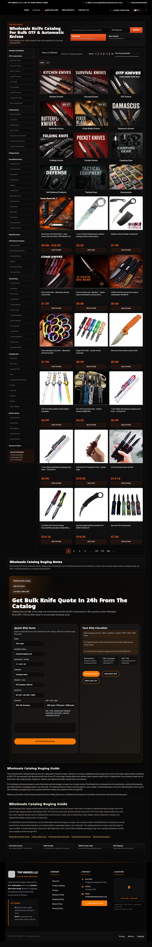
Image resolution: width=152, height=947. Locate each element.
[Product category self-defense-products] (56, 181)
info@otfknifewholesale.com (96, 900)
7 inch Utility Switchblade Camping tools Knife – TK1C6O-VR (126, 413)
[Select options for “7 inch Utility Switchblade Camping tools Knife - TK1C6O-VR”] (126, 427)
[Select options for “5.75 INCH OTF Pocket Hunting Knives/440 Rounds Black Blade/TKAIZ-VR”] (56, 545)
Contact (55, 894)
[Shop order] (127, 54)
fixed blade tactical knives (96, 798)
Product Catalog (58, 889)
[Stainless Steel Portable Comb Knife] (126, 214)
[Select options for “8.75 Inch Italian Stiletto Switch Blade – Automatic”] (56, 427)
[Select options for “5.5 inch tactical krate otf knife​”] (126, 486)
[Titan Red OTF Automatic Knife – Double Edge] (91, 449)
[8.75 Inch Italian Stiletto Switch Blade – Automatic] (56, 390)
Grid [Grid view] (42, 63)
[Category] (120, 30)
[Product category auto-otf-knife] (126, 84)
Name (29, 646)
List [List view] (47, 63)
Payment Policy (58, 898)
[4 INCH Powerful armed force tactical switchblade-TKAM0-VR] (126, 273)
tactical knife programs (118, 798)
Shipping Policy (58, 903)
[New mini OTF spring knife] (126, 508)
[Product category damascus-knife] (126, 116)
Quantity (29, 697)
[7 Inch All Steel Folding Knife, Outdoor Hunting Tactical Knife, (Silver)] (91, 214)
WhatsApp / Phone (29, 666)
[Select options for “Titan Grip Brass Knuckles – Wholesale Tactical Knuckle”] (56, 369)
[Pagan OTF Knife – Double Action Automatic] (91, 331)
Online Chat (142, 942)
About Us (55, 885)
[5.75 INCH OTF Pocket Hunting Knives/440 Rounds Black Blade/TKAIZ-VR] (56, 508)
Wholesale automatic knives (19, 840)
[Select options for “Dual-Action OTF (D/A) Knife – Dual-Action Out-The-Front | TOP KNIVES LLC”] (56, 251)
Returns (131, 940)
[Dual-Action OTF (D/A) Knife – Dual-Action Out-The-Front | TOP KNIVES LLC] (56, 214)
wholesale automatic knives (39, 798)
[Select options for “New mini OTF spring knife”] (126, 545)
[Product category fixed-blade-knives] (91, 116)
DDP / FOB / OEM (61, 707)
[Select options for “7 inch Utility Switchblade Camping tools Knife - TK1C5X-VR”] (56, 486)
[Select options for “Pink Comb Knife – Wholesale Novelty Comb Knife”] (56, 310)
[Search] (110, 10)
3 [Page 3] (79, 555)
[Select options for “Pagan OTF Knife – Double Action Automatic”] (91, 369)
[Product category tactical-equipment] (91, 181)
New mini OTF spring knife (123, 529)
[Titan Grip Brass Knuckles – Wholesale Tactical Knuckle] (56, 331)
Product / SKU (29, 687)
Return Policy (57, 907)
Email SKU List (91, 684)
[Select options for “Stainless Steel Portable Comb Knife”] (126, 251)
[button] (91, 251)
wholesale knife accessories (75, 798)
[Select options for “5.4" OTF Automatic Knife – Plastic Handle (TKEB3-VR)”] (91, 427)
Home (44, 53)
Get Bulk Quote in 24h (45, 745)
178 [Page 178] (96, 555)
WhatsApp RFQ (110, 677)
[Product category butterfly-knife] (56, 116)
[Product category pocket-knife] (91, 148)
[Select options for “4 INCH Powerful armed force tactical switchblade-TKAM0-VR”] (126, 310)
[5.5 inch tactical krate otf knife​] (126, 449)
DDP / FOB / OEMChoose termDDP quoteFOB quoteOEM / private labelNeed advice (58, 717)
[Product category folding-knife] (56, 148)
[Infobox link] (102, 3)
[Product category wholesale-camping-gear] (126, 148)
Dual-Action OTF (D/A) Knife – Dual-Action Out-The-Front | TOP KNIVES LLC (56, 237)
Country (29, 707)
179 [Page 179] (102, 555)
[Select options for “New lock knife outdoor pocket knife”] (126, 369)
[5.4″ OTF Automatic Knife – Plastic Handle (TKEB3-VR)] (91, 390)
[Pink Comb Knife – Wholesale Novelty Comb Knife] (56, 273)
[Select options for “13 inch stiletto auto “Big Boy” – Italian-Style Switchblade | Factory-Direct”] (91, 310)
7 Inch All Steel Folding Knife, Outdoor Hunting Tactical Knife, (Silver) (90, 237)
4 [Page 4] (85, 555)
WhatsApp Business (94, 907)
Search (136, 30)
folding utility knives (57, 798)
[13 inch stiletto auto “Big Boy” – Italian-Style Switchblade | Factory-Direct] (91, 273)
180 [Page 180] (108, 555)
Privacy (122, 940)
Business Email (29, 656)
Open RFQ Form (91, 677)
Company (29, 676)
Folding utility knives (39, 840)
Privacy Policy (57, 912)
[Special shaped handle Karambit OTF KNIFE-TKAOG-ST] (91, 508)
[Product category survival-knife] (91, 84)
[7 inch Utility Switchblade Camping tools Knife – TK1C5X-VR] (56, 449)
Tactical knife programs (101, 840)
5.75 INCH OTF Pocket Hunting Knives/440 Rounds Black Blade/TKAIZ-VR (55, 531)
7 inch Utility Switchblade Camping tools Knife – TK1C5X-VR (55, 472)
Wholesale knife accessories (58, 840)
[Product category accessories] (126, 181)
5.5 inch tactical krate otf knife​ (125, 470)
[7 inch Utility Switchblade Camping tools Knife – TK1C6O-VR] (126, 390)
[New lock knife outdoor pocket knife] (126, 331)
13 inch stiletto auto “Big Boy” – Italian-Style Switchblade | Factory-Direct (90, 296)
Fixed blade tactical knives (81, 840)
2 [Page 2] (74, 555)
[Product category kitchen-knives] (56, 84)
